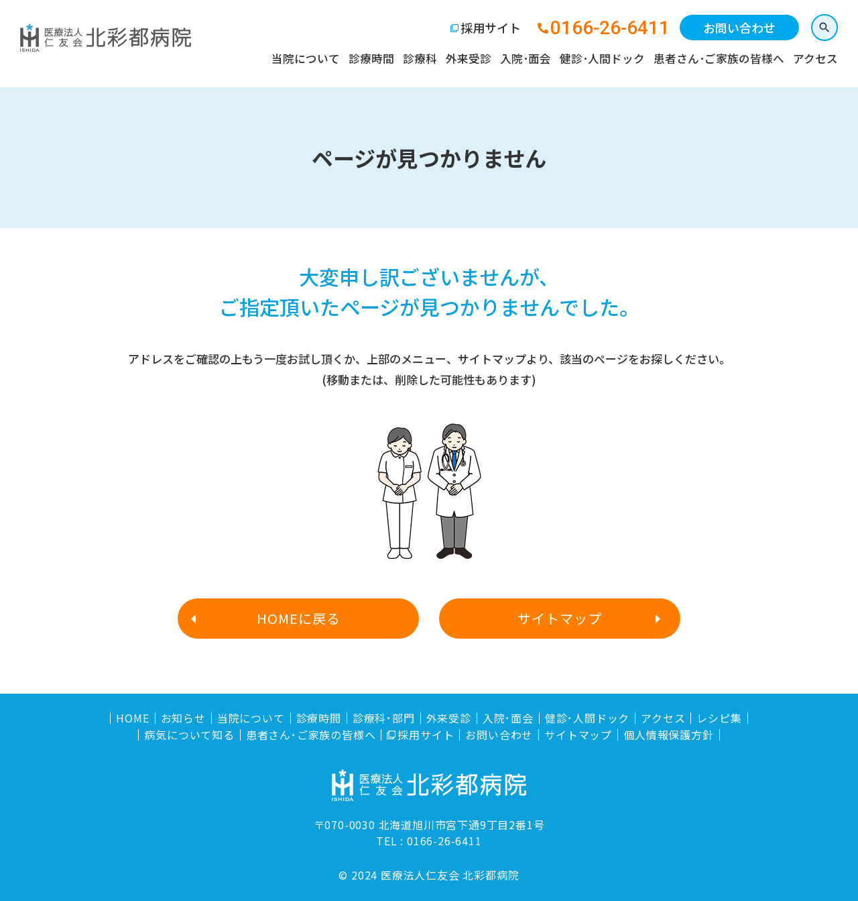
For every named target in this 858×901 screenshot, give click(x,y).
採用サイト (491, 27)
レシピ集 (718, 718)
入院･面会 (525, 58)
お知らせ (183, 718)
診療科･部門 (384, 718)
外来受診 (468, 58)
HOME (132, 718)
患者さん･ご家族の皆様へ (719, 58)
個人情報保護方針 (668, 735)
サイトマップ (559, 618)
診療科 (420, 58)
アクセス (815, 58)
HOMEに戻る (299, 618)
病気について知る (189, 735)
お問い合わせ (739, 27)
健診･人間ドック (602, 58)
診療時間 (371, 58)
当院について (305, 58)
